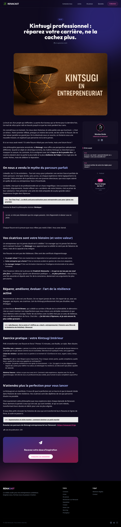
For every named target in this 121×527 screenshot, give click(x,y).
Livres (79, 4)
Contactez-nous (67, 4)
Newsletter (66, 502)
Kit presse (90, 4)
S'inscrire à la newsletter (40, 457)
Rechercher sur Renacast (70, 499)
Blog (60, 19)
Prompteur (66, 513)
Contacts (65, 492)
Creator (65, 505)
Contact (95, 494)
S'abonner (112, 4)
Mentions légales (98, 492)
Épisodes (101, 4)
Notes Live (66, 507)
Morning (65, 510)
